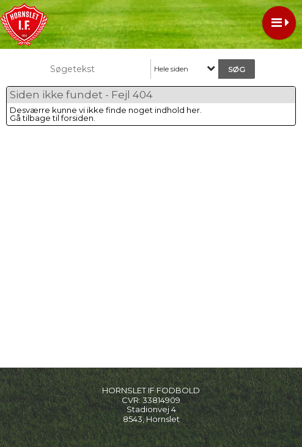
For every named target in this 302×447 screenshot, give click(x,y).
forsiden (77, 118)
